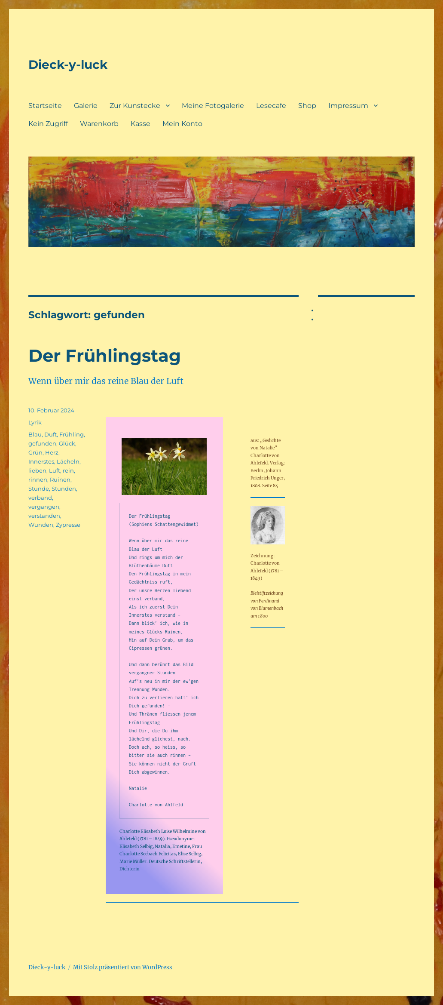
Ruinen (60, 479)
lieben (37, 470)
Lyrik (35, 422)
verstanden (44, 515)
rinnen (37, 479)
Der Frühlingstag (104, 355)
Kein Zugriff (48, 124)
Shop (307, 105)
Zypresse (68, 524)
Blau (35, 434)
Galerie (86, 105)
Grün (35, 452)
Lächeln (68, 461)
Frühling (71, 434)
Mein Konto (182, 124)
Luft (54, 470)
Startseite (45, 105)
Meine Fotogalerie (213, 105)
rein (68, 470)
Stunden (64, 488)
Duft (50, 434)
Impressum (348, 105)
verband (40, 497)
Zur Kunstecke (135, 105)
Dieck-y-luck (67, 64)
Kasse (140, 124)
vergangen (43, 506)
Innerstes (41, 461)
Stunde (38, 488)
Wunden (40, 524)
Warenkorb (99, 124)
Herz (51, 452)
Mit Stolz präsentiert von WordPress (122, 967)
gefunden (42, 443)
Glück (67, 443)
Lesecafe (271, 105)
